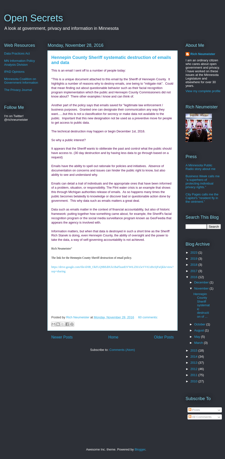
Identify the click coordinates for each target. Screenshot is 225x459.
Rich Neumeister (202, 54)
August (199, 330)
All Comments (200, 417)
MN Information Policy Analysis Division (19, 62)
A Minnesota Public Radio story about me (201, 167)
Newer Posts (62, 337)
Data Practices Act (17, 53)
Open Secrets (33, 18)
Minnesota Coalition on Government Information (21, 81)
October (200, 324)
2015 (194, 350)
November (202, 288)
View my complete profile (203, 91)
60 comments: (148, 317)
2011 (194, 375)
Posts (194, 410)
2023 (194, 252)
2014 (194, 356)
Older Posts (164, 337)
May (197, 336)
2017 (194, 271)
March (199, 343)
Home (113, 337)
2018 (194, 264)
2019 (194, 258)
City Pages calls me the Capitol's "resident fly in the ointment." (202, 198)
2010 (194, 381)
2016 (194, 277)
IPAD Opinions (14, 71)
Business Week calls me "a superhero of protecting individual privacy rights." (203, 181)
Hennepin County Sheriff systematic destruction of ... (201, 305)
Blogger (140, 449)
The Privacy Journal (18, 90)
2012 (194, 369)
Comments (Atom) (122, 350)
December (202, 282)
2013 (194, 362)
